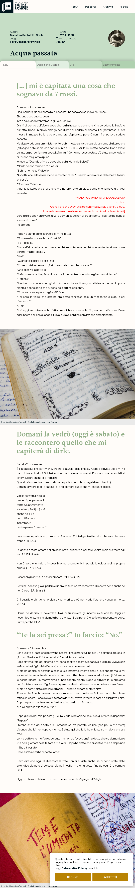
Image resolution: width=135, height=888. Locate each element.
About (74, 6)
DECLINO (72, 877)
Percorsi (90, 6)
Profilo (124, 6)
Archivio (108, 6)
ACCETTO (110, 877)
